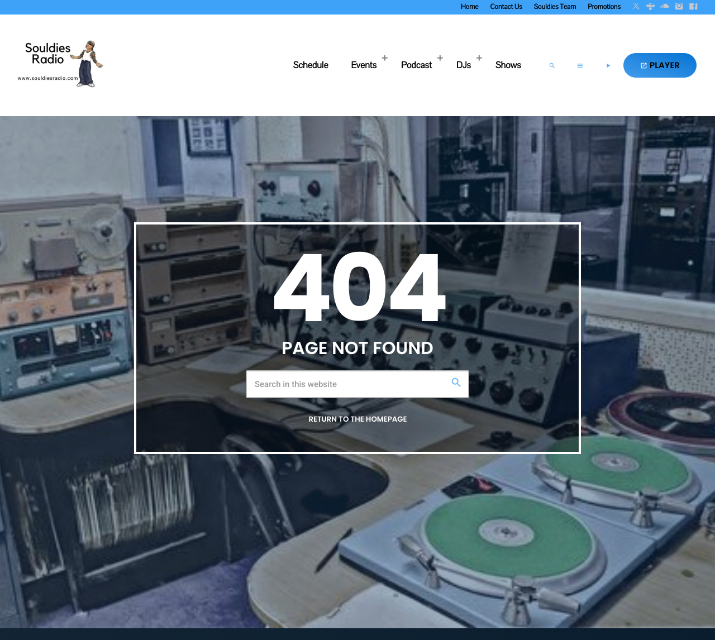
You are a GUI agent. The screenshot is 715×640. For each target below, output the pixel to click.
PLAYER (660, 65)
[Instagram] (679, 7)
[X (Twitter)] (636, 7)
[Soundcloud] (664, 7)
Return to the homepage (357, 419)
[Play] (607, 65)
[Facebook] (693, 7)
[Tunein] (650, 7)
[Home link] (58, 65)
